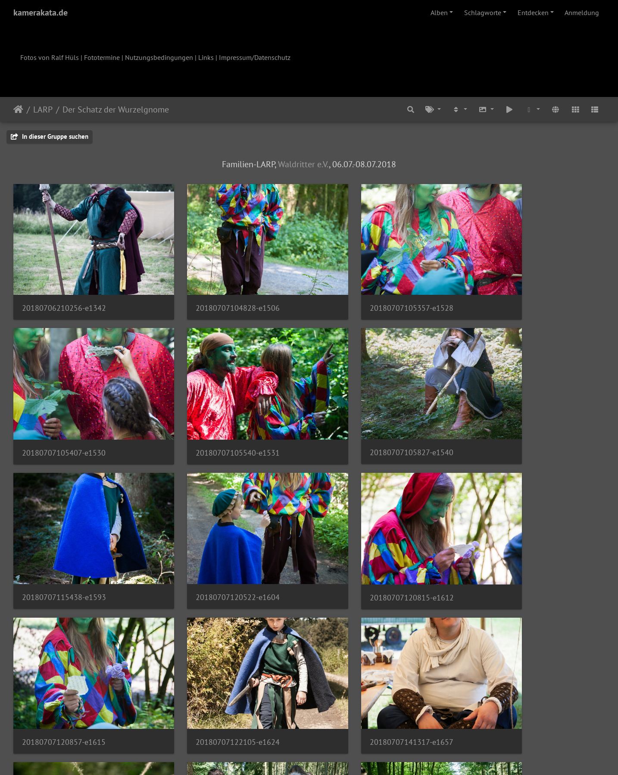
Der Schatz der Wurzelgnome (115, 109)
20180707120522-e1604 (517, 421)
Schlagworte (482, 12)
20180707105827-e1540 (215, 421)
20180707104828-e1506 (215, 292)
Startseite (18, 109)
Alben (439, 12)
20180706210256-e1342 (64, 292)
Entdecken (533, 12)
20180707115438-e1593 (366, 421)
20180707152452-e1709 (366, 679)
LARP (43, 109)
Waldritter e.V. (303, 164)
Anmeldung (582, 12)
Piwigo (327, 757)
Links (206, 57)
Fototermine (102, 57)
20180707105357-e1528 (366, 292)
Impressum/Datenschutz (254, 57)
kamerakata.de (40, 12)
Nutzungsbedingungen (159, 57)
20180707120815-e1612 (64, 550)
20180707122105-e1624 (366, 550)
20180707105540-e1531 (64, 421)
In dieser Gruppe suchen (49, 136)
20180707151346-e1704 (215, 679)
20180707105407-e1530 (517, 292)
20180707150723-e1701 (64, 679)
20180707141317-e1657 (517, 550)
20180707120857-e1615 (215, 550)
